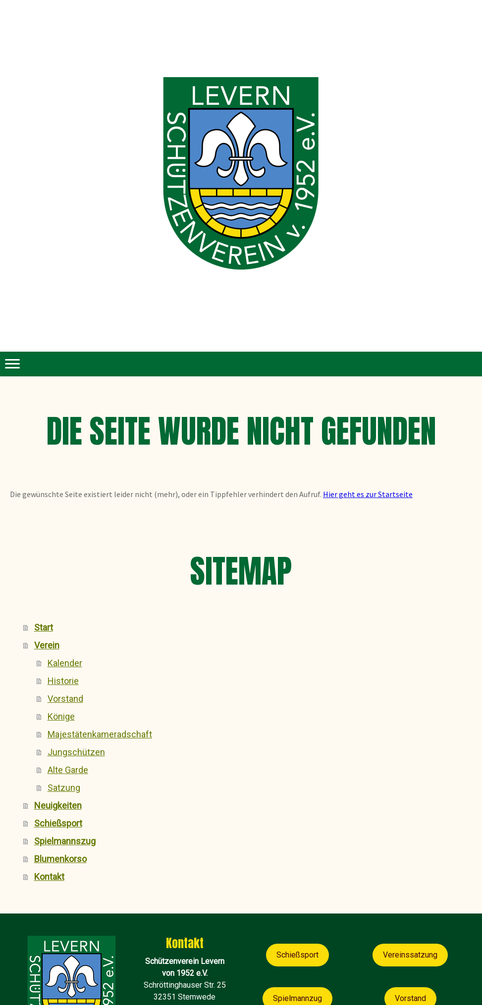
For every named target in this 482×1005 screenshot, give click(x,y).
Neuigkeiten (58, 805)
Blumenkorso (60, 859)
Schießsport (58, 823)
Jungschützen (76, 752)
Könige (61, 716)
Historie (63, 681)
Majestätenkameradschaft (100, 734)
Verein (46, 645)
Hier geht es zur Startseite (368, 494)
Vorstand (65, 698)
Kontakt (49, 876)
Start (43, 627)
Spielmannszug (65, 841)
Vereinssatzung (410, 954)
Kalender (65, 663)
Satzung (64, 787)
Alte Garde (68, 770)
